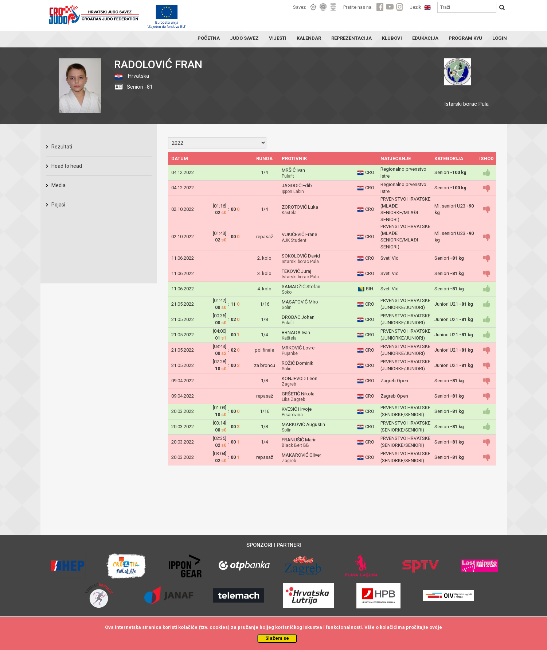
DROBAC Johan (298, 317)
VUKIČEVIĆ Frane (299, 234)
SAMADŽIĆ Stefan (301, 286)
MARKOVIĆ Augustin (303, 424)
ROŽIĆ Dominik (297, 363)
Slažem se (277, 638)
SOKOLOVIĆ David (301, 256)
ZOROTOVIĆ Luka (300, 207)
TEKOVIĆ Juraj (296, 271)
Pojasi (58, 205)
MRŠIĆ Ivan (293, 170)
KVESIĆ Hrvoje (297, 409)
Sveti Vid (389, 258)
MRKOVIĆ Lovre (298, 348)
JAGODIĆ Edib (297, 185)
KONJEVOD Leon (299, 378)
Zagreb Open (394, 380)
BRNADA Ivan (296, 332)
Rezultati (61, 147)
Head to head (66, 166)
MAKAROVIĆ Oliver (301, 455)
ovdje (435, 627)
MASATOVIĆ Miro (300, 302)
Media (58, 185)
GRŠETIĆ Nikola (298, 393)
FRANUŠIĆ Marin (299, 439)
